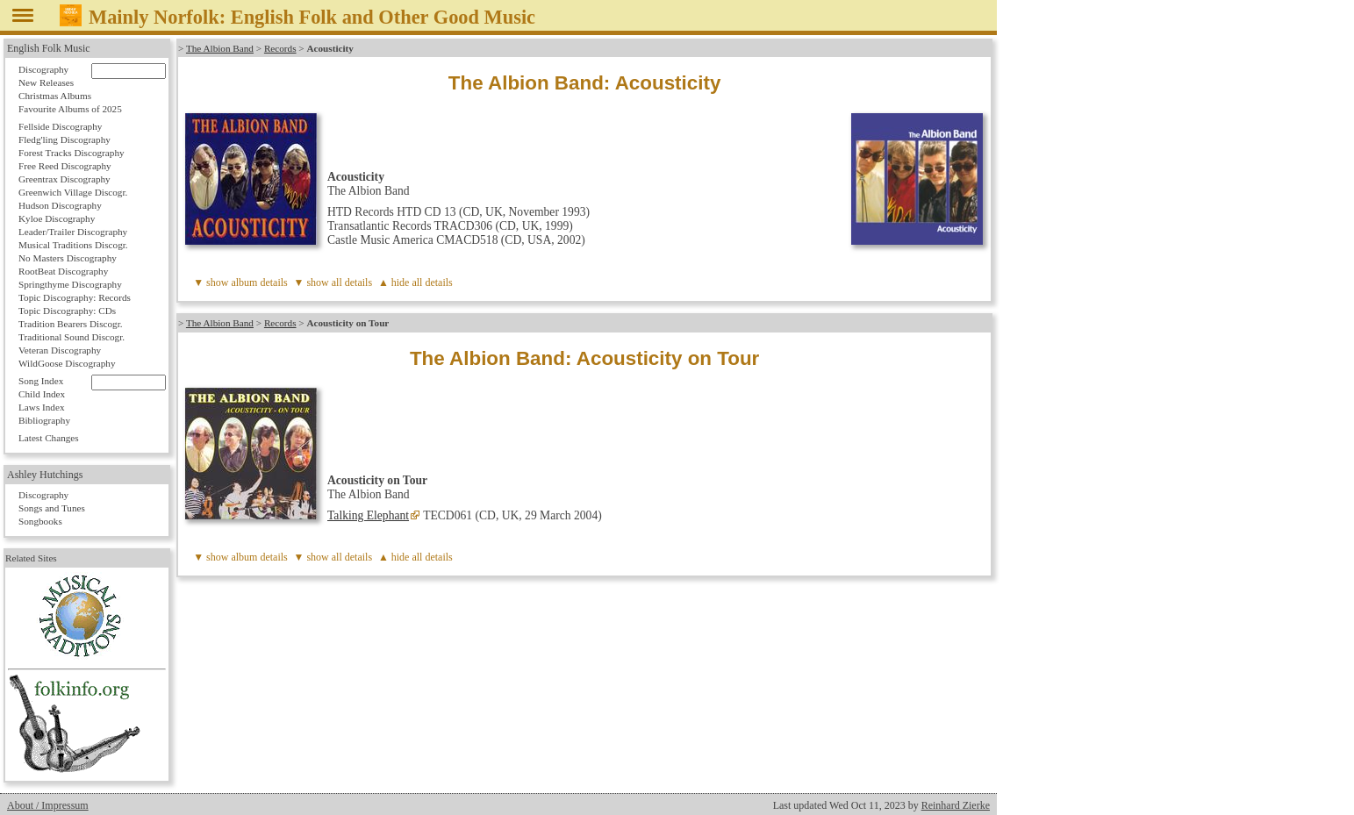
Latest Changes (48, 438)
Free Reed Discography (64, 166)
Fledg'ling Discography (64, 139)
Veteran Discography (59, 350)
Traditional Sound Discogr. (71, 337)
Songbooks (40, 521)
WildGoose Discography (66, 363)
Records (280, 48)
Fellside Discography (60, 126)
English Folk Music (48, 48)
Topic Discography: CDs (67, 310)
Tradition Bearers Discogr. (70, 323)
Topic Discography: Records (74, 297)
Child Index (41, 394)
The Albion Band (220, 48)
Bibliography (44, 420)
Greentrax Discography (64, 179)
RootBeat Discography (63, 271)
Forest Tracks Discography (71, 152)
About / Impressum (48, 805)
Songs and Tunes (51, 508)
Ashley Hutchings (44, 474)
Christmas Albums (54, 95)
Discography (43, 69)
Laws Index (41, 407)
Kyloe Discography (56, 218)
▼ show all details (333, 282)
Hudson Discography (60, 205)
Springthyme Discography (70, 284)
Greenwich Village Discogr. (72, 192)
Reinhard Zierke (955, 805)
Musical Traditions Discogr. (73, 244)
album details (259, 282)
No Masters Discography (67, 258)
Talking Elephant (368, 515)
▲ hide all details (415, 282)
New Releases (46, 82)
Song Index (40, 380)
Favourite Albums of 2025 (70, 109)
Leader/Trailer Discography (72, 231)
